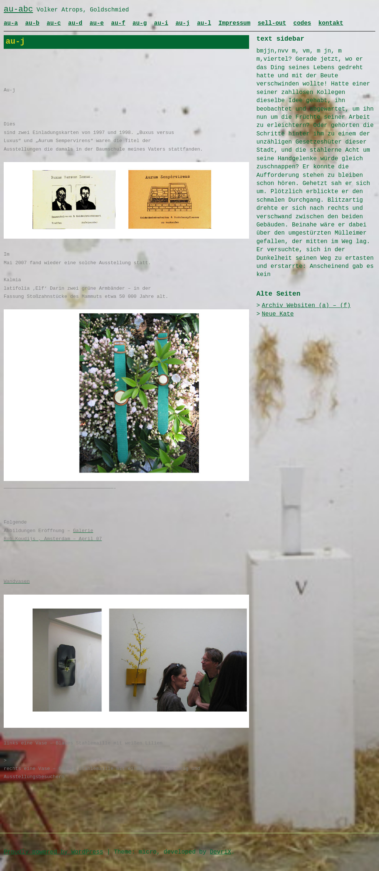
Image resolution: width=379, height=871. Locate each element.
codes (302, 23)
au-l (204, 23)
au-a (11, 23)
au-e (97, 23)
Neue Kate (278, 314)
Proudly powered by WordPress (53, 852)
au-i (161, 23)
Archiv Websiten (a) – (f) (306, 305)
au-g (140, 23)
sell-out (272, 23)
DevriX (220, 852)
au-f (118, 23)
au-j (182, 23)
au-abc (18, 9)
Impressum (234, 23)
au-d (75, 23)
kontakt (330, 23)
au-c (54, 23)
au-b (32, 23)
